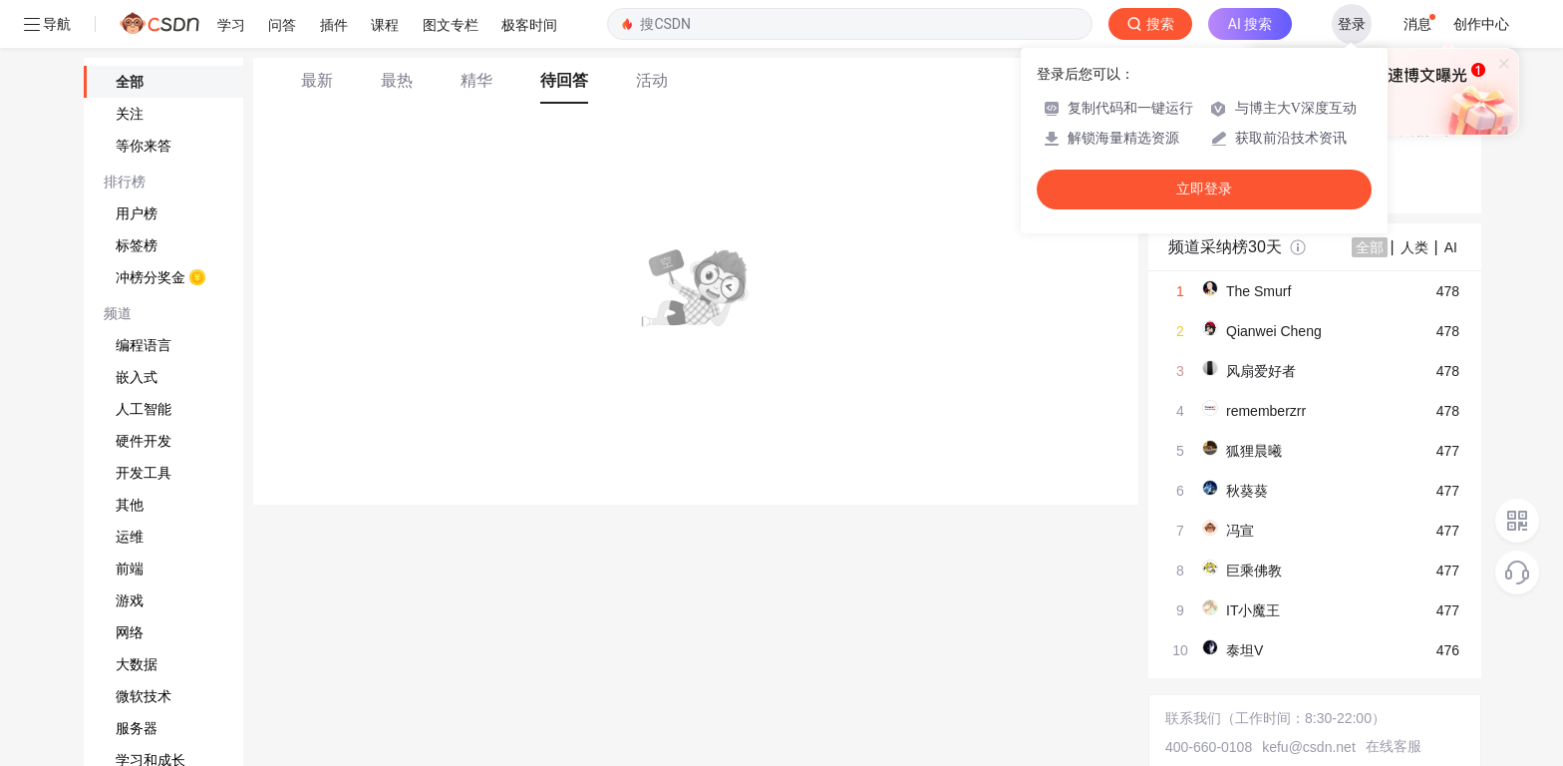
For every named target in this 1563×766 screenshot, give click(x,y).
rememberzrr (1266, 411)
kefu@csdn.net (1309, 747)
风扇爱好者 (1261, 371)
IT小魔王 (1253, 610)
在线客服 (1393, 746)
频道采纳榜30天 (1225, 246)
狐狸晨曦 (1254, 451)
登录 (1352, 24)
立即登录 (1204, 189)
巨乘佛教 (1254, 570)
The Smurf (1258, 291)
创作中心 (1481, 24)
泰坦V (1244, 650)
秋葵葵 (1247, 491)
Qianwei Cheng (1274, 331)
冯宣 (1240, 531)
